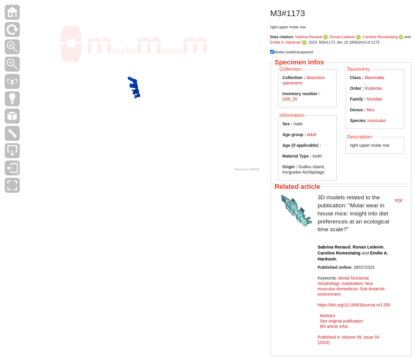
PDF (399, 200)
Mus (370, 109)
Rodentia (373, 88)
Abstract (327, 315)
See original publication (341, 321)
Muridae (374, 99)
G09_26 (289, 99)
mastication (352, 283)
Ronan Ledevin (342, 37)
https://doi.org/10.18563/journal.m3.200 (354, 305)
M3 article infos (334, 326)
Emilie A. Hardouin (285, 42)
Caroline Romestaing (380, 37)
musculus (377, 120)
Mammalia (374, 77)
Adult (311, 134)
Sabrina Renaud (308, 37)
